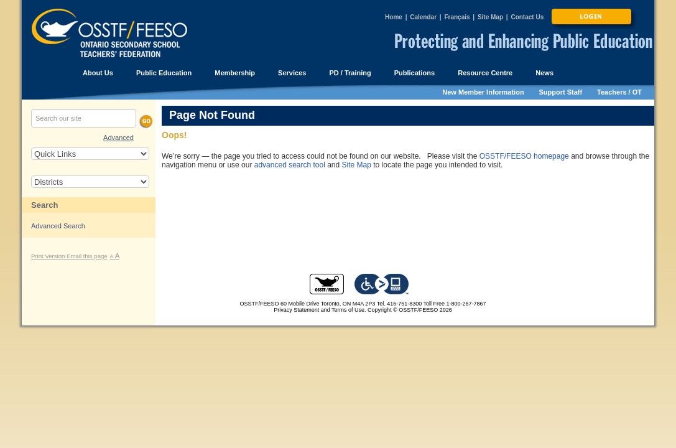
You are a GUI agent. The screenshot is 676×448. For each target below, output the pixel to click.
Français (457, 17)
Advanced (118, 137)
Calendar (423, 17)
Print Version (49, 256)
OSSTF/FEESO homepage (524, 156)
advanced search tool (289, 165)
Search (44, 205)
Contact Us (527, 17)
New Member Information (483, 92)
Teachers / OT (619, 92)
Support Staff (561, 92)
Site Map (490, 17)
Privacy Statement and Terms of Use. (320, 310)
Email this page (87, 256)
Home (393, 17)
